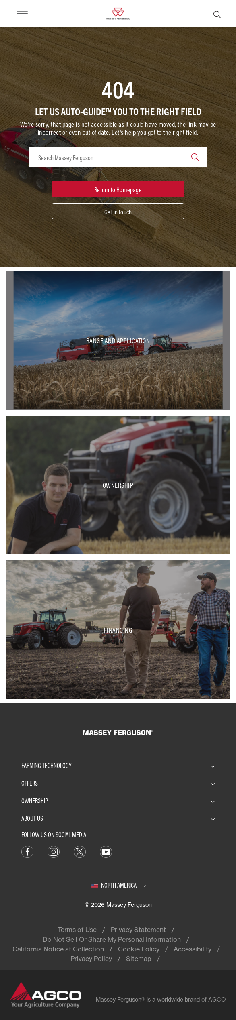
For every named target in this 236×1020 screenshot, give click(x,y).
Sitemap (138, 959)
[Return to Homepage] (118, 189)
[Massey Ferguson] (118, 13)
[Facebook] (27, 851)
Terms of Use (77, 930)
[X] (80, 851)
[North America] (118, 885)
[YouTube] (106, 851)
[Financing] (118, 629)
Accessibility (192, 949)
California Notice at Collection (58, 949)
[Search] (217, 13)
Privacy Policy (91, 959)
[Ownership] (118, 485)
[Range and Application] (118, 340)
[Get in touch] (118, 211)
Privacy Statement (138, 930)
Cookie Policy (138, 949)
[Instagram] (54, 851)
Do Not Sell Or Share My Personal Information (112, 939)
